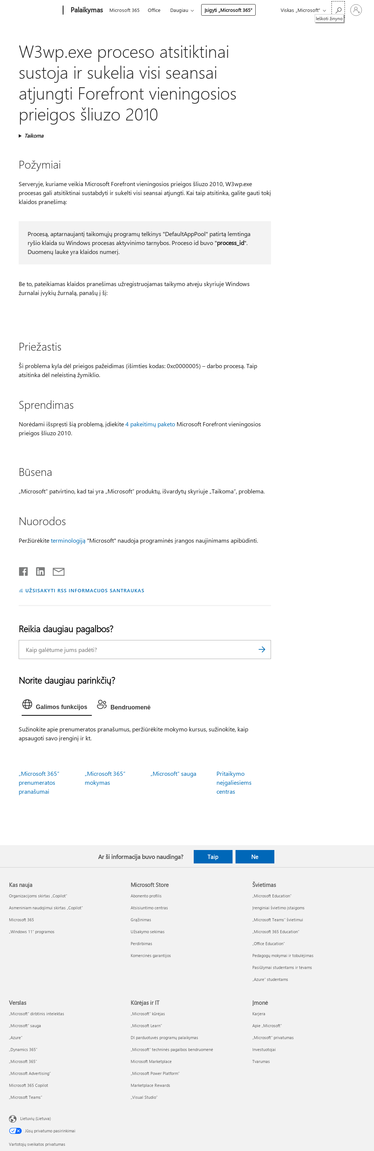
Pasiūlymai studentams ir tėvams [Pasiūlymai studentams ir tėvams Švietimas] (282, 967)
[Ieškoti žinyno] (338, 9)
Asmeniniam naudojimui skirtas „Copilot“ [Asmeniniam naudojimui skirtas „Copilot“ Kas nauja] (46, 907)
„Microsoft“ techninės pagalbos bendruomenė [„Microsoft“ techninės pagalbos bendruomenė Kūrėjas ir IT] (172, 1049)
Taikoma (33, 135)
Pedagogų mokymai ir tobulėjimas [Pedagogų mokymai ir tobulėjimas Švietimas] (283, 955)
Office (154, 10)
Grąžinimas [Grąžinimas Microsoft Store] (141, 919)
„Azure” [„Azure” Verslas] (15, 1037)
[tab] (57, 706)
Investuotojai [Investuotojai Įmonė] (264, 1049)
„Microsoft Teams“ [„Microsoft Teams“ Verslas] (25, 1097)
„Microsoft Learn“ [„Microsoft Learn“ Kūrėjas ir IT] (146, 1025)
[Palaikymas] (86, 10)
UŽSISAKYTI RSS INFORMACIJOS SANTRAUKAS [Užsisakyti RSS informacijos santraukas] (84, 590)
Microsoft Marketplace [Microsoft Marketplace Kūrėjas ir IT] (151, 1061)
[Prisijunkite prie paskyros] (356, 10)
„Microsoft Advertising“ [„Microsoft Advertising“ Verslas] (30, 1073)
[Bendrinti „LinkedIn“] (37, 570)
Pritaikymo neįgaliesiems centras (234, 782)
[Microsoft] (34, 10)
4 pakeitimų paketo (150, 424)
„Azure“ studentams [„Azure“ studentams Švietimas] (270, 979)
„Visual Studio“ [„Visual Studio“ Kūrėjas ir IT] (144, 1097)
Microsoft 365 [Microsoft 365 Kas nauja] (21, 919)
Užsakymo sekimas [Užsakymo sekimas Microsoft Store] (148, 931)
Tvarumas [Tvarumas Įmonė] (261, 1061)
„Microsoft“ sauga (173, 773)
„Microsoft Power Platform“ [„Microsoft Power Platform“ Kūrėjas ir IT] (155, 1073)
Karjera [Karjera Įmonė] (258, 1013)
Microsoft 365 (124, 10)
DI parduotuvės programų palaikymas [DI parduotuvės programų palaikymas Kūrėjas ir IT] (164, 1037)
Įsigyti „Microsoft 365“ (228, 10)
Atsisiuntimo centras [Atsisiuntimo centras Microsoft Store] (149, 907)
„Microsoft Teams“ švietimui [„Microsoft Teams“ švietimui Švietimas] (277, 919)
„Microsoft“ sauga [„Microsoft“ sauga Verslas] (25, 1025)
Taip (213, 856)
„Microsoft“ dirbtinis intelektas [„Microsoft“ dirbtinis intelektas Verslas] (36, 1013)
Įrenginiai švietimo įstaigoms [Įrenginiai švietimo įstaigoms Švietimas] (278, 907)
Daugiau (179, 10)
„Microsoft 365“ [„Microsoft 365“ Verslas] (23, 1061)
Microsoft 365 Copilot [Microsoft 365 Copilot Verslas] (28, 1085)
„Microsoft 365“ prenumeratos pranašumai (39, 782)
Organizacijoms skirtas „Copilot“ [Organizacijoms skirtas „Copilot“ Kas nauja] (38, 895)
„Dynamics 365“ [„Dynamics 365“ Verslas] (23, 1049)
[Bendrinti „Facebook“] (24, 570)
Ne (254, 856)
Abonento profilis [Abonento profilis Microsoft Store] (146, 895)
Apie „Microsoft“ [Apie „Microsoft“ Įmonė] (267, 1025)
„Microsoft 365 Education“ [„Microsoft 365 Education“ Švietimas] (275, 931)
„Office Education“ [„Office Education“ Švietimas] (268, 943)
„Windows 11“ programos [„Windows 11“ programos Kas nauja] (31, 931)
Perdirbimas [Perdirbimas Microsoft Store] (141, 943)
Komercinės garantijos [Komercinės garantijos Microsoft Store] (151, 955)
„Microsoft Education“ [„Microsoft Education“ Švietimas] (272, 895)
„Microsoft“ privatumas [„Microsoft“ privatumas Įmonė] (273, 1037)
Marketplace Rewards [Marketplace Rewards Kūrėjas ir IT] (150, 1085)
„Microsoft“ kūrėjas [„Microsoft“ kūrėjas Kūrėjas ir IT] (148, 1013)
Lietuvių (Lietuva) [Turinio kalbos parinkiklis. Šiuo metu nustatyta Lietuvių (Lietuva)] (35, 1118)
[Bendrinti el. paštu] (55, 570)
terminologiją (68, 540)
